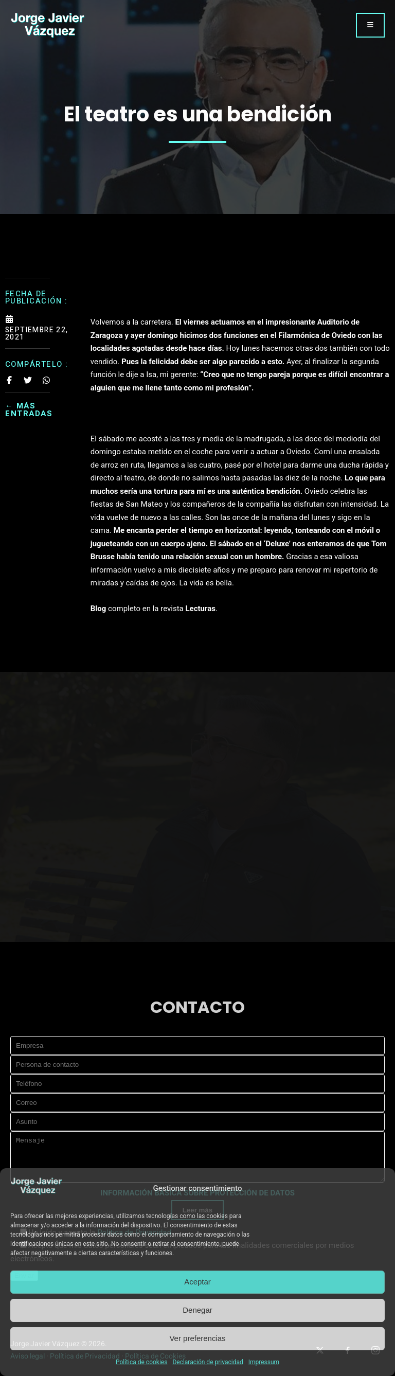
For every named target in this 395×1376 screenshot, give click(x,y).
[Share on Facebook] (9, 381)
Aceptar (197, 1281)
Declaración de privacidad (207, 1362)
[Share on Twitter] (28, 381)
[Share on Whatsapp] (46, 381)
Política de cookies (142, 1362)
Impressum (263, 1362)
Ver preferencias (197, 1338)
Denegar (197, 1310)
